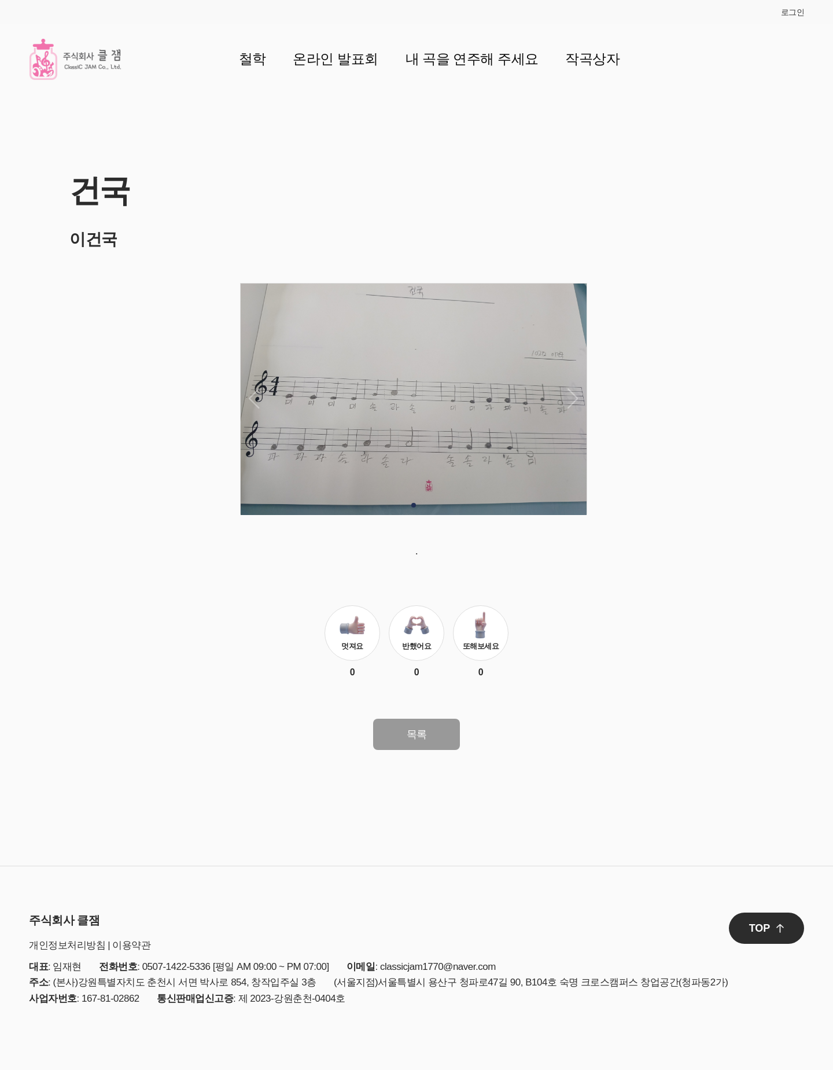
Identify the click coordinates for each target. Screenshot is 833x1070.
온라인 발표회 (335, 59)
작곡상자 (592, 59)
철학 (252, 59)
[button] (413, 505)
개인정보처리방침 (67, 945)
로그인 (793, 12)
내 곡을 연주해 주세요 (472, 59)
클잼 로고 (75, 59)
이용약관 (131, 945)
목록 (417, 734)
